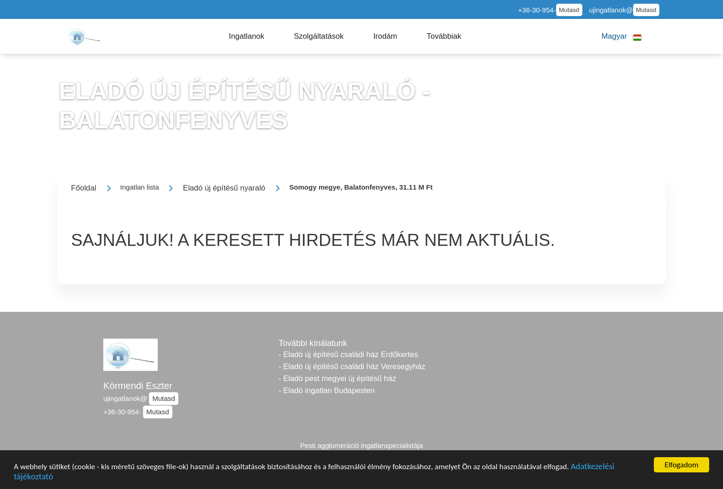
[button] (246, 36)
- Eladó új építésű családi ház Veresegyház (352, 366)
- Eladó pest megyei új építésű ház (337, 378)
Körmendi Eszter (137, 386)
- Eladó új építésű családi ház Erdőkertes (348, 354)
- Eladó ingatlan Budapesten (327, 390)
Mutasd (569, 9)
